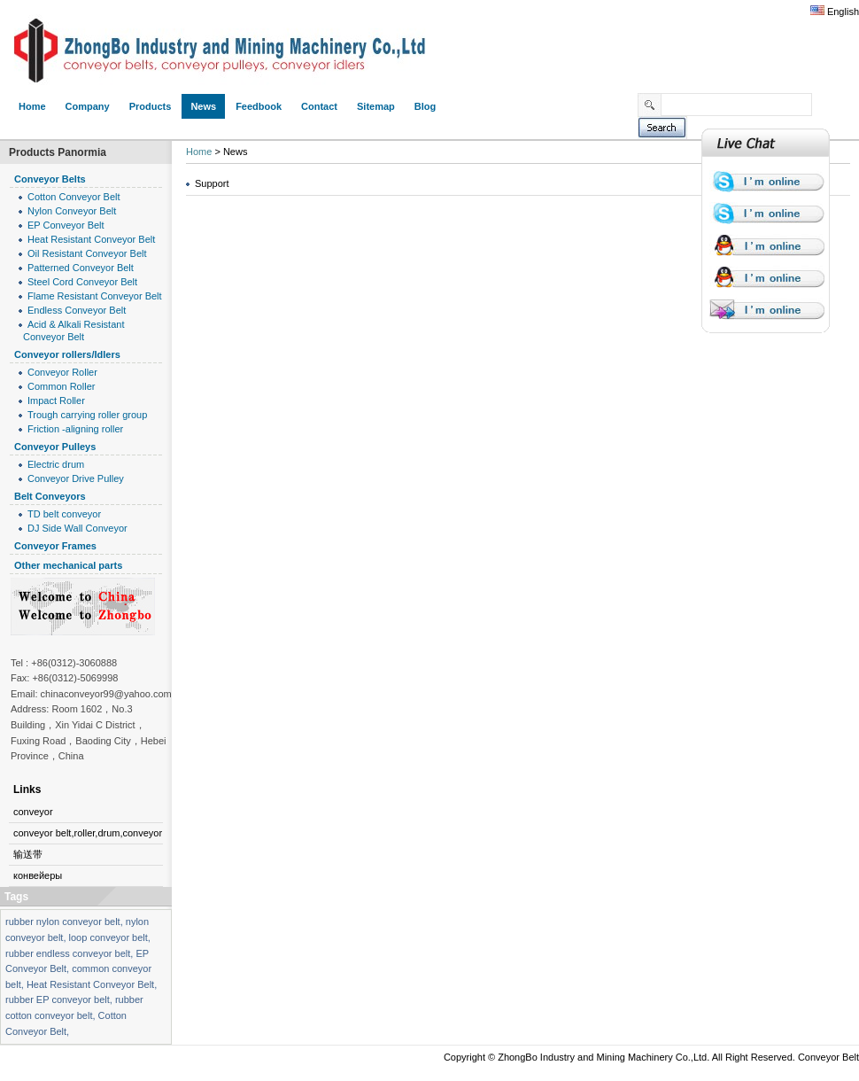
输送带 (28, 854)
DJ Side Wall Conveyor (77, 528)
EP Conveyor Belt (65, 225)
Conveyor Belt (828, 1057)
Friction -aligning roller (75, 429)
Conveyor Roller (62, 372)
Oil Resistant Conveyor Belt (87, 253)
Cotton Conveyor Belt (73, 196)
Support (212, 183)
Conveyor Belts (50, 179)
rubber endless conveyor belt (67, 953)
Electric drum (55, 464)
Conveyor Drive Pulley (75, 478)
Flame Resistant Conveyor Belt (94, 296)
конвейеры (37, 875)
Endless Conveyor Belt (76, 310)
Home (199, 151)
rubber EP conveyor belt (57, 999)
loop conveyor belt (108, 937)
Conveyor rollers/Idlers (67, 354)
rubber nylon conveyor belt (62, 921)
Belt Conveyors (50, 496)
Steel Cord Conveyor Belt (82, 281)
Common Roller (61, 386)
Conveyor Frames (55, 545)
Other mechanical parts (68, 565)
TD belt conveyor (64, 514)
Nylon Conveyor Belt (71, 211)
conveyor (33, 811)
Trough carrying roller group (87, 414)
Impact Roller (56, 400)
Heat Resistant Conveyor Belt (91, 239)
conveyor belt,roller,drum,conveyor (87, 833)
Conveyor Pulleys (55, 446)
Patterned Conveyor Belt (80, 267)
